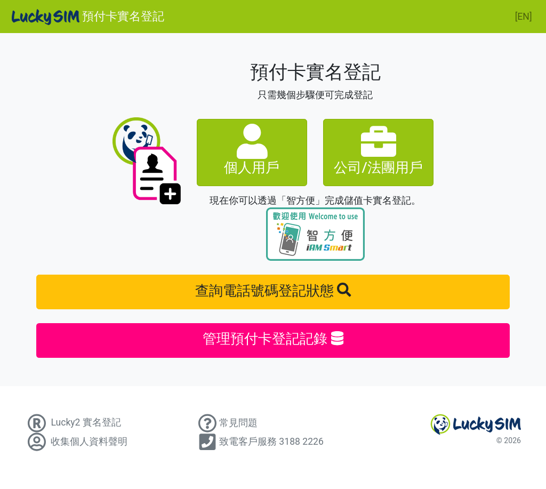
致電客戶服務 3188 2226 (260, 441)
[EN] (523, 16)
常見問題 (227, 423)
